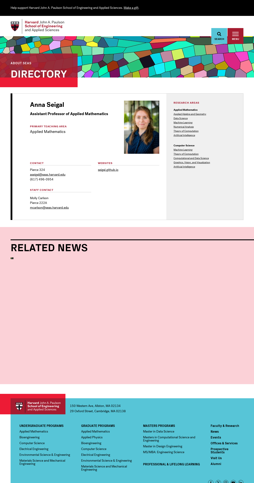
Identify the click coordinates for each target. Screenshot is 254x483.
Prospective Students (219, 432)
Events (216, 419)
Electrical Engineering (33, 430)
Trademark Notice (196, 474)
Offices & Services (224, 425)
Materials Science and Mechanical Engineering (42, 444)
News (215, 413)
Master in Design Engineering (162, 428)
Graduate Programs (98, 407)
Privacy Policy (237, 474)
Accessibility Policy (217, 474)
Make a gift (131, 8)
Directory (39, 73)
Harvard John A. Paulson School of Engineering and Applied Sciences (38, 388)
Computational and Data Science (191, 158)
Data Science (181, 118)
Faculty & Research (225, 407)
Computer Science (32, 425)
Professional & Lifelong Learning (171, 446)
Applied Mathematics (32, 343)
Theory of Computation (186, 131)
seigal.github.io (108, 170)
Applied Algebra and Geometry (190, 114)
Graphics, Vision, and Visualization (192, 162)
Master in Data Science (158, 413)
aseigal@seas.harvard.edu (47, 175)
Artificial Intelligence (184, 135)
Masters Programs (159, 407)
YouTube (233, 464)
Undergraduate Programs (41, 407)
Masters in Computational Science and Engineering (169, 421)
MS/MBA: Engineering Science (163, 434)
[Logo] (38, 26)
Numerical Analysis (184, 127)
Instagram (225, 464)
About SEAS (21, 63)
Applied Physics (91, 419)
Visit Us (216, 439)
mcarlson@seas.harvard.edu (49, 207)
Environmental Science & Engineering (44, 436)
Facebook (210, 464)
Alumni (216, 445)
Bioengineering (29, 419)
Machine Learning (183, 122)
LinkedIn (240, 464)
